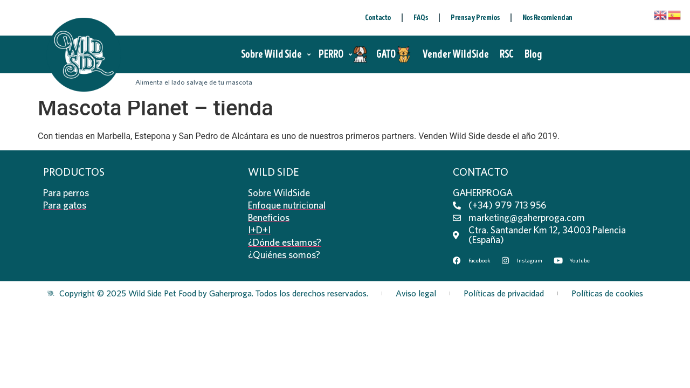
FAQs (420, 17)
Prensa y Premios (475, 17)
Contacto (378, 17)
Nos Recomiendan (547, 17)
